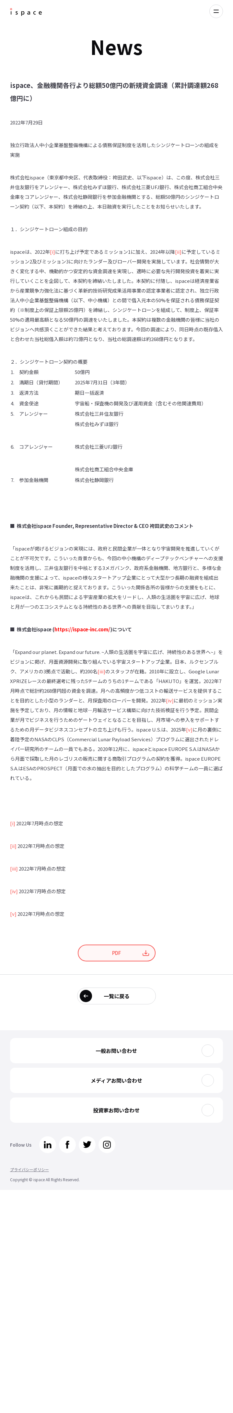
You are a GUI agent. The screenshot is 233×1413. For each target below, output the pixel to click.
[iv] (170, 700)
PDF (116, 952)
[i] (52, 251)
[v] (189, 729)
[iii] (101, 671)
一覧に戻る (117, 996)
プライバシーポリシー (29, 1169)
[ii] (178, 251)
